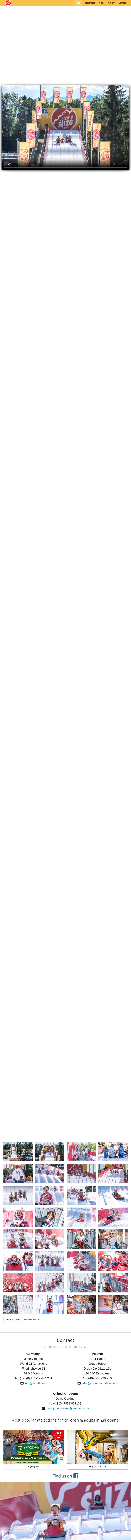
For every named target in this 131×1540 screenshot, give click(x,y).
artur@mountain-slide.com (99, 1383)
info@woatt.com (35, 1383)
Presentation (89, 3)
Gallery (111, 3)
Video (102, 3)
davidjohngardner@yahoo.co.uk (67, 1408)
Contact (122, 3)
